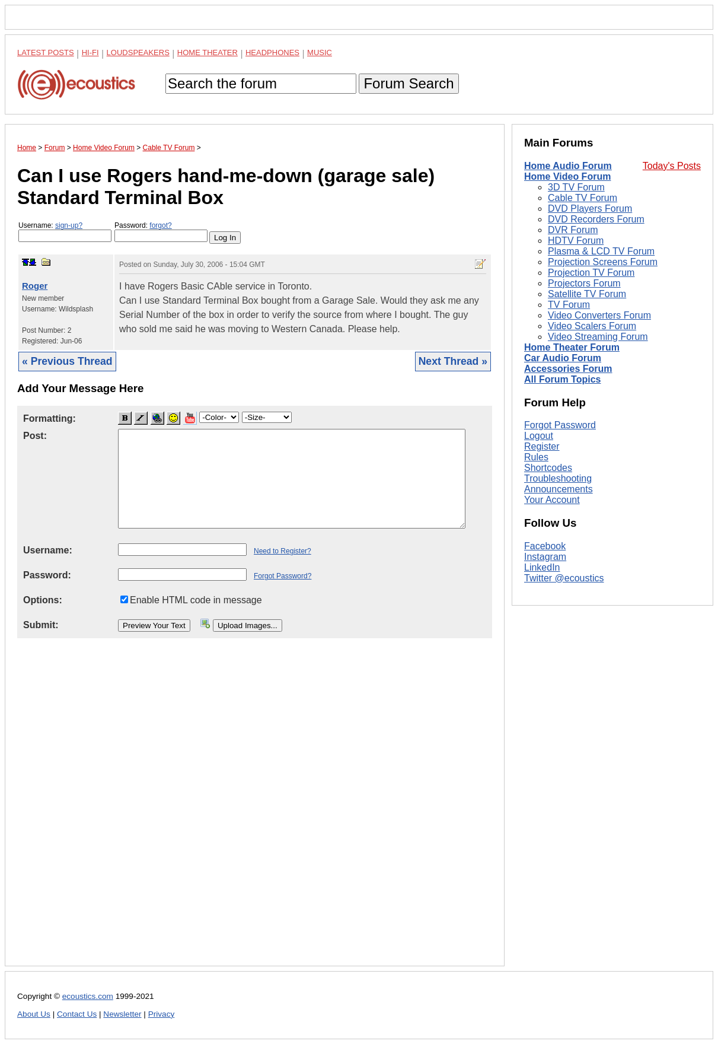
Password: (161, 231)
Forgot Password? (282, 576)
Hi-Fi (90, 52)
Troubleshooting (558, 478)
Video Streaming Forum (598, 337)
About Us (33, 1014)
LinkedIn (542, 567)
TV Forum (569, 305)
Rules (536, 457)
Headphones (272, 52)
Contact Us (77, 1014)
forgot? (160, 225)
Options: (42, 600)
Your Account (552, 500)
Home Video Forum (567, 176)
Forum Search (408, 83)
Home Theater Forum (572, 347)
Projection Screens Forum (603, 262)
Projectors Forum (584, 283)
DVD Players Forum (590, 208)
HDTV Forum (576, 240)
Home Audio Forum (568, 166)
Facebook (545, 546)
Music (319, 52)
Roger (34, 286)
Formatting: (49, 418)
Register (542, 446)
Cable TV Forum (582, 198)
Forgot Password (560, 425)
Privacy (161, 1014)
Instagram (545, 557)
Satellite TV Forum (587, 294)
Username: (64, 231)
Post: (35, 436)
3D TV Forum (576, 187)
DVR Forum (573, 230)
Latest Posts (45, 52)
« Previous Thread (67, 361)
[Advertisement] (254, 811)
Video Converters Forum (599, 315)
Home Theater (207, 52)
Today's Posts (672, 166)
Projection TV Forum (591, 273)
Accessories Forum (568, 369)
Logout (538, 436)
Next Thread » (453, 361)
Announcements (558, 489)
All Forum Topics (562, 379)
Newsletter (122, 1014)
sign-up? (68, 225)
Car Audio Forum (562, 358)
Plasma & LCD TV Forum (601, 251)
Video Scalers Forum (592, 326)
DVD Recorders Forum (596, 219)
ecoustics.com (87, 996)
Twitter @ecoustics (564, 578)
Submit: (41, 625)
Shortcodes (548, 468)
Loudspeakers (138, 52)
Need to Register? (282, 551)
